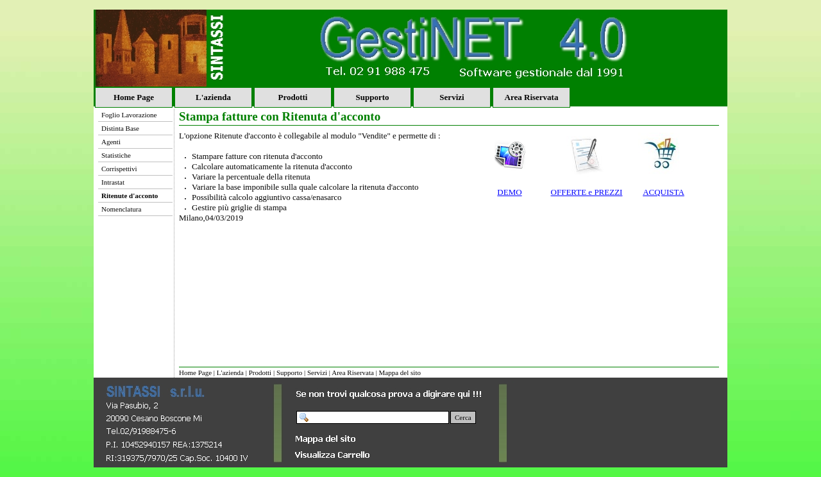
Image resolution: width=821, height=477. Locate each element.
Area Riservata (532, 97)
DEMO (509, 192)
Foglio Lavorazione (129, 115)
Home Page (134, 97)
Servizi (451, 97)
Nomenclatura (121, 209)
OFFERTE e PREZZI (587, 192)
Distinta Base (120, 128)
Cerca (463, 417)
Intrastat (112, 182)
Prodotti (293, 97)
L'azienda (213, 97)
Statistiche (116, 155)
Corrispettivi (119, 168)
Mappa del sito (400, 372)
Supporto (372, 97)
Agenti (111, 142)
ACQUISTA (663, 192)
